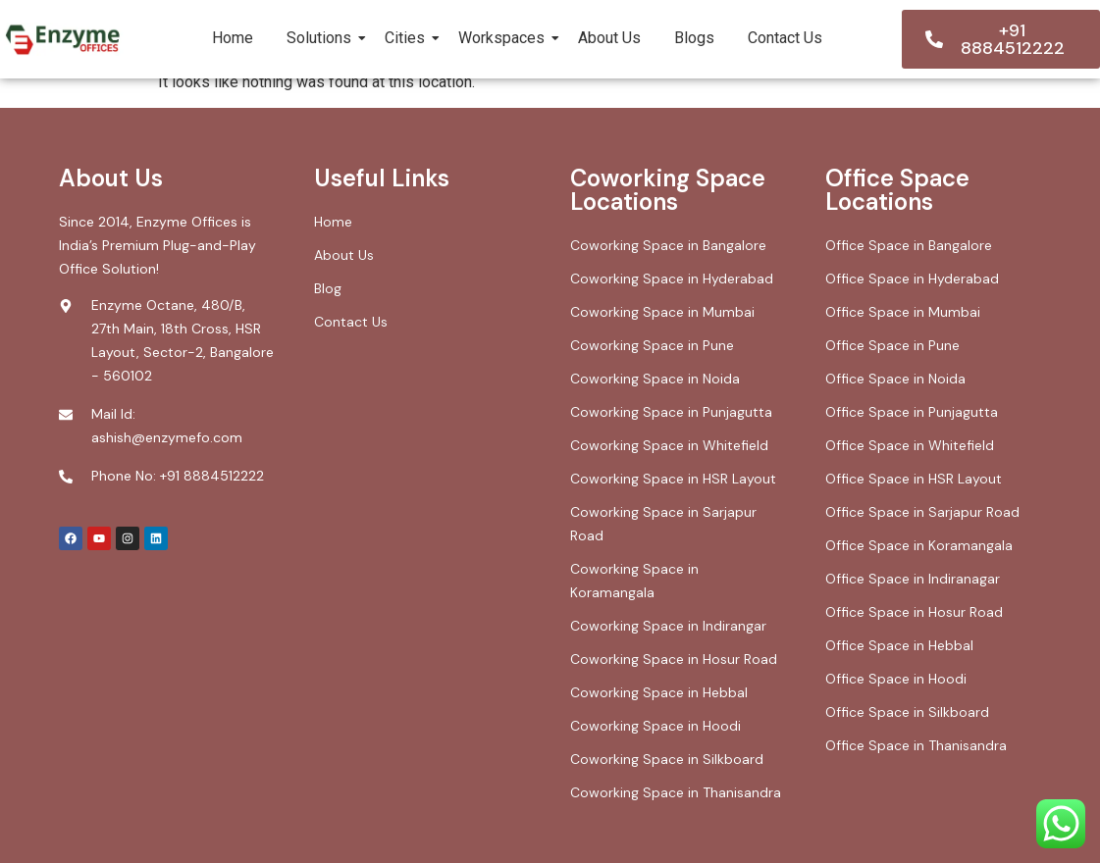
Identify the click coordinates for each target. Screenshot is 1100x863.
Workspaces (504, 37)
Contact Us (785, 37)
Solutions (322, 37)
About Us (609, 37)
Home (232, 37)
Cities (408, 37)
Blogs (694, 37)
